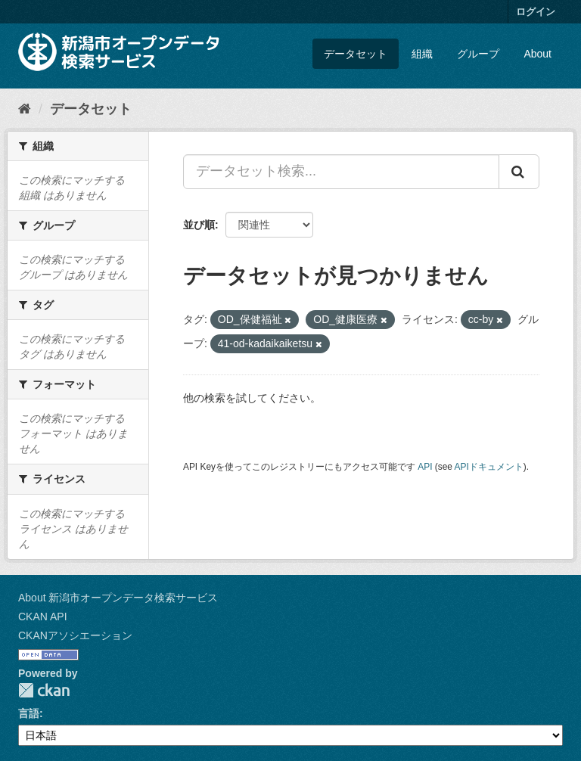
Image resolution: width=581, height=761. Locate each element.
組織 (422, 54)
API (425, 466)
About (537, 54)
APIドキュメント (489, 466)
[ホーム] (24, 108)
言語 (28, 713)
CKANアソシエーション (75, 635)
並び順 (199, 225)
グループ (478, 54)
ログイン (535, 11)
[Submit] (519, 171)
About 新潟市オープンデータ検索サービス (118, 598)
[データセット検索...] (341, 171)
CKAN (44, 690)
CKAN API (42, 616)
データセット (355, 54)
